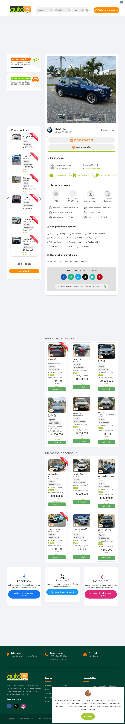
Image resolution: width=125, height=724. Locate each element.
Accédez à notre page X (62, 592)
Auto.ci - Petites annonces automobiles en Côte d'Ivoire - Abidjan (21, 10)
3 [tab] (26, 264)
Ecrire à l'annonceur (83, 175)
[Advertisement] (62, 34)
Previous (8, 198)
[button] (52, 89)
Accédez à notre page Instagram (100, 594)
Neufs (64, 686)
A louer (48, 689)
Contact (48, 693)
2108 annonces (92, 168)
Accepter (87, 715)
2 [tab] (22, 264)
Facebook (49, 697)
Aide (47, 701)
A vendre (49, 686)
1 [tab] (18, 264)
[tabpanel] (24, 195)
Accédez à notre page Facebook (24, 594)
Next (39, 198)
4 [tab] (29, 264)
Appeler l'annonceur (59, 175)
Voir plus (24, 271)
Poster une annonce (106, 10)
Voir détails (57, 389)
